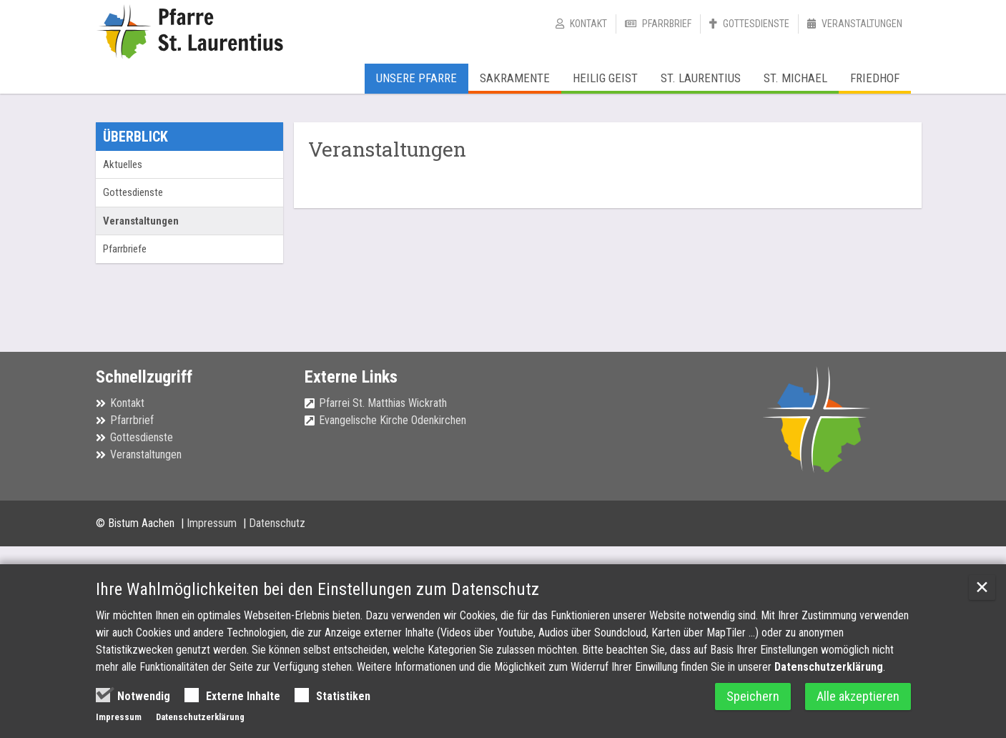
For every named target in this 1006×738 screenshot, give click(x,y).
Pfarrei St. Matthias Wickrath (383, 403)
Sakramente (515, 78)
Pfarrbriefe (125, 248)
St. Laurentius (701, 78)
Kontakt (588, 23)
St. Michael (795, 78)
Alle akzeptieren (858, 696)
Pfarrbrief (666, 23)
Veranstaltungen (862, 23)
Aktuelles (122, 164)
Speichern (752, 696)
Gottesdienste (756, 23)
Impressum (213, 523)
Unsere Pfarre (416, 78)
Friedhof (874, 78)
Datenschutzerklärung (828, 667)
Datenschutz (277, 523)
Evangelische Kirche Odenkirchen (392, 420)
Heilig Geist (605, 78)
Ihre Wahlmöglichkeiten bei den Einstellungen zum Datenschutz (317, 589)
